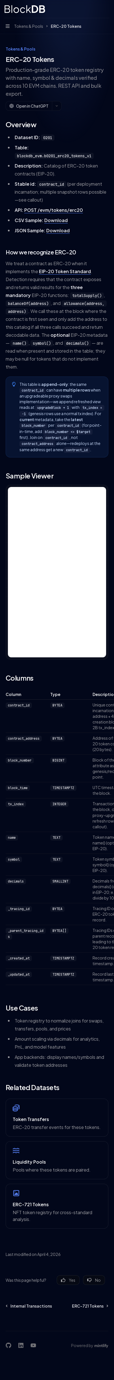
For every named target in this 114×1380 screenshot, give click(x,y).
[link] (57, 1118)
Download (56, 220)
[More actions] (106, 9)
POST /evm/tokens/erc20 (53, 210)
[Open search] (95, 9)
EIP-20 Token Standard (65, 271)
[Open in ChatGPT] (29, 106)
